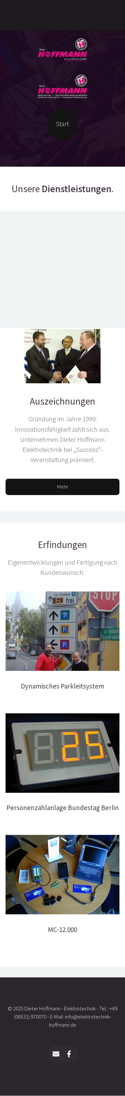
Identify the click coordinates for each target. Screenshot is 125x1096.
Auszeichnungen (62, 401)
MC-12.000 (62, 929)
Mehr (62, 486)
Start (62, 124)
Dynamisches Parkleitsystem (62, 686)
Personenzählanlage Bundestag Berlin (63, 808)
